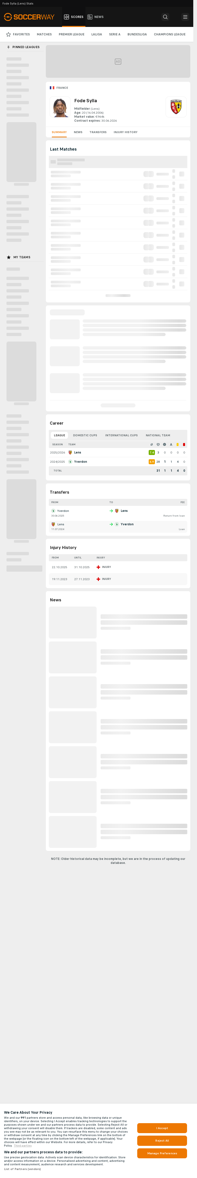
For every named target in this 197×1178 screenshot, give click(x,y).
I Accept (162, 1128)
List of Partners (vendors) (22, 1169)
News (78, 132)
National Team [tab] (158, 435)
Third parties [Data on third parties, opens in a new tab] (23, 1145)
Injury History (125, 132)
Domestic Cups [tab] (85, 435)
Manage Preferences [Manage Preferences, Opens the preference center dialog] (162, 1153)
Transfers (98, 132)
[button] (165, 17)
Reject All (162, 1140)
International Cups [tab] (121, 435)
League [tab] (59, 435)
